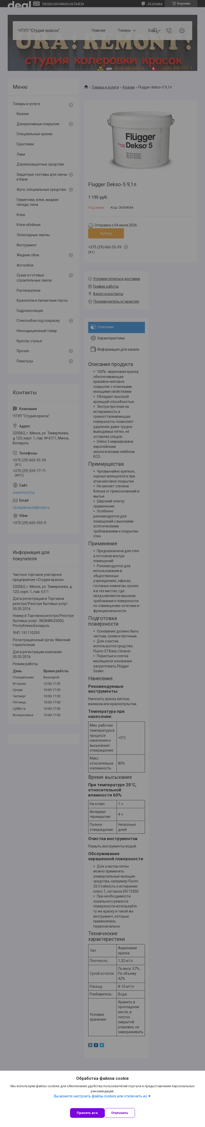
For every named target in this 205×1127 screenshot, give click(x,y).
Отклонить (119, 1113)
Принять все (87, 1113)
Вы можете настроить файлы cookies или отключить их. (101, 1096)
